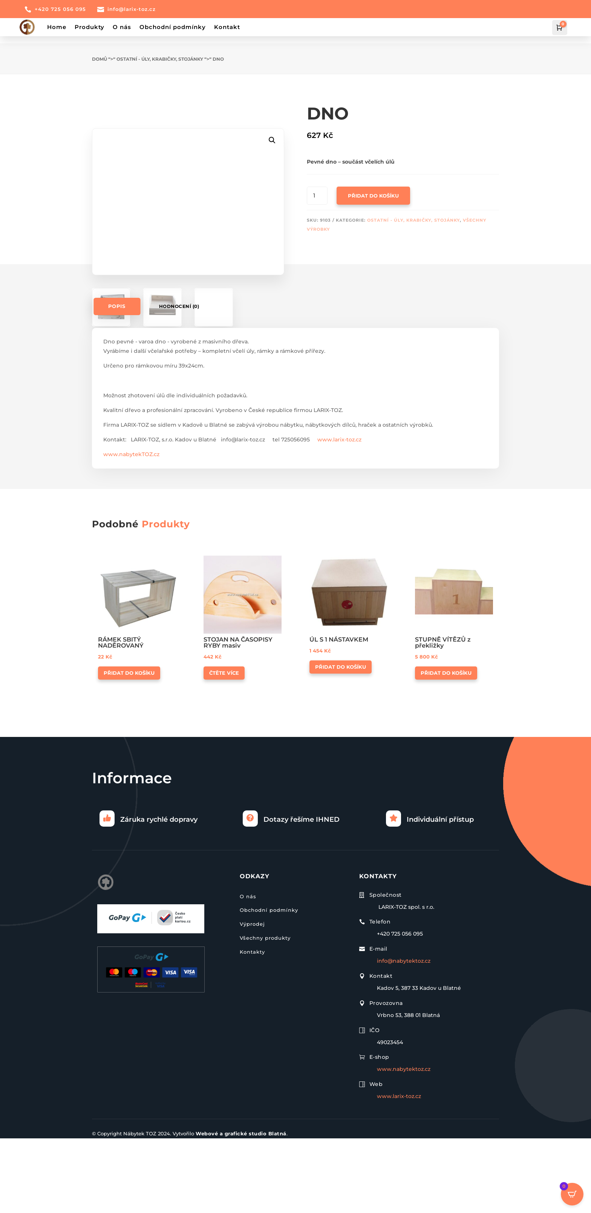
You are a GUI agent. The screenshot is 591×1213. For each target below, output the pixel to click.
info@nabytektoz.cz (403, 1035)
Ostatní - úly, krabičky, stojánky (159, 52)
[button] (272, 109)
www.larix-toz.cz (339, 514)
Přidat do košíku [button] (129, 748)
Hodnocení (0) (179, 381)
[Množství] (317, 188)
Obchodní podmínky (172, 27)
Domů (99, 52)
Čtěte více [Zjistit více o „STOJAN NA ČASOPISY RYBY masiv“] (224, 748)
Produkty (89, 27)
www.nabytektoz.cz (403, 1144)
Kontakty (252, 1026)
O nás (122, 27)
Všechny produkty (265, 1012)
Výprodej (252, 999)
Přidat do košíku (373, 188)
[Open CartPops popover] (572, 1194)
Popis (117, 381)
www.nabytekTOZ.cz (131, 529)
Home (56, 27)
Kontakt (227, 27)
